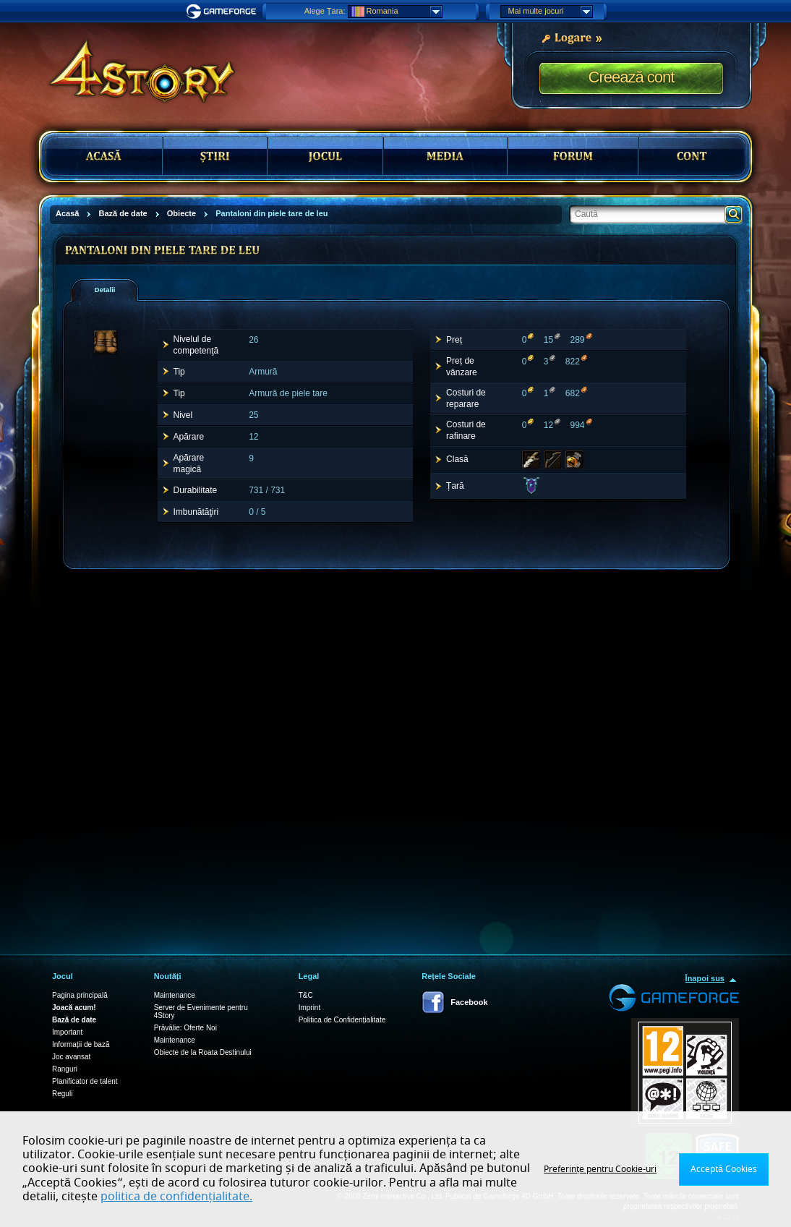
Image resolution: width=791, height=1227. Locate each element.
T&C (306, 995)
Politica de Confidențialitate (342, 1020)
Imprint (310, 1008)
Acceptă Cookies (723, 1169)
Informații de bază (81, 1044)
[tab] (105, 290)
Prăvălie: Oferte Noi (185, 1028)
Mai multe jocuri (550, 11)
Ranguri (64, 1069)
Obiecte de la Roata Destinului (203, 1052)
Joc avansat (71, 1057)
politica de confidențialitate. (176, 1196)
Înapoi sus (704, 978)
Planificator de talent (85, 1081)
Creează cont (632, 77)
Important (67, 1032)
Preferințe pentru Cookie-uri (600, 1169)
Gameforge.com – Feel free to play (223, 11)
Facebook (468, 1002)
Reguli (62, 1094)
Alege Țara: (325, 11)
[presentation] (110, 290)
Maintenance (174, 995)
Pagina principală (80, 995)
